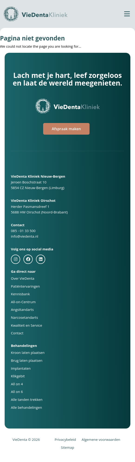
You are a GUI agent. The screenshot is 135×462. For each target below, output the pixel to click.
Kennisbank (20, 294)
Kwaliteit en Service (26, 325)
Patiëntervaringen (25, 286)
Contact (17, 333)
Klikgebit (18, 376)
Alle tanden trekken (26, 399)
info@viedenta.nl (24, 236)
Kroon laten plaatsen (28, 352)
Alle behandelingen (26, 407)
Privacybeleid (65, 439)
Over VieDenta (22, 278)
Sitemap (67, 447)
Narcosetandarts (24, 317)
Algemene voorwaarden (101, 439)
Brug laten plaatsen (26, 360)
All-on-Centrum (23, 301)
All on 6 (17, 391)
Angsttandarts (22, 309)
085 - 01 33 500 (23, 230)
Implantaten (21, 368)
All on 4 (17, 384)
